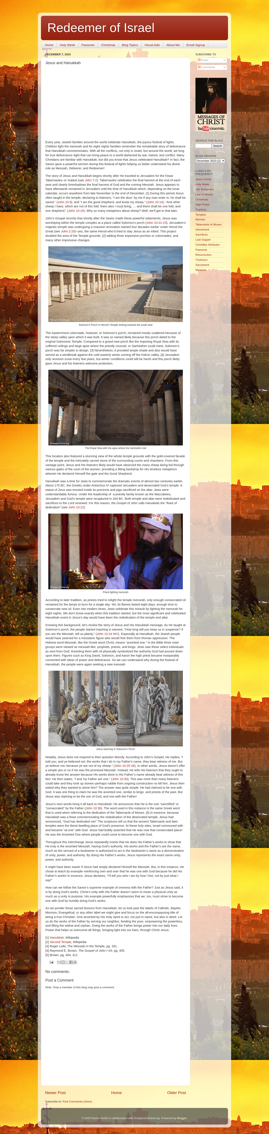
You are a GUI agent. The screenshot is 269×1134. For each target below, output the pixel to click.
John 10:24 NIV (107, 634)
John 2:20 (68, 231)
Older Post (176, 1092)
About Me (173, 45)
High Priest (202, 204)
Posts (203, 60)
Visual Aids (152, 45)
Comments (206, 67)
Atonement (202, 229)
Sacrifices (201, 234)
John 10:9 (64, 202)
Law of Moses (204, 194)
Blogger (182, 1118)
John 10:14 (155, 202)
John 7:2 (91, 180)
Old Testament (204, 189)
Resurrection (203, 254)
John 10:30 (120, 779)
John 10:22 (76, 507)
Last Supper (203, 239)
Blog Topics (130, 45)
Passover (88, 45)
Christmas (108, 45)
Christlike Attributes (207, 244)
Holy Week (67, 45)
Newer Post (55, 1092)
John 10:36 (93, 808)
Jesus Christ (203, 179)
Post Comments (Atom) (77, 1101)
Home (49, 45)
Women (200, 219)
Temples (200, 214)
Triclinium (201, 259)
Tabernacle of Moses (208, 224)
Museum (200, 270)
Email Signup (195, 45)
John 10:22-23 (156, 222)
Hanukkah (57, 937)
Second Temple (60, 942)
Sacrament (202, 264)
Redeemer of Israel (100, 28)
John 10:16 (76, 210)
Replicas (200, 209)
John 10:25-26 (124, 765)
